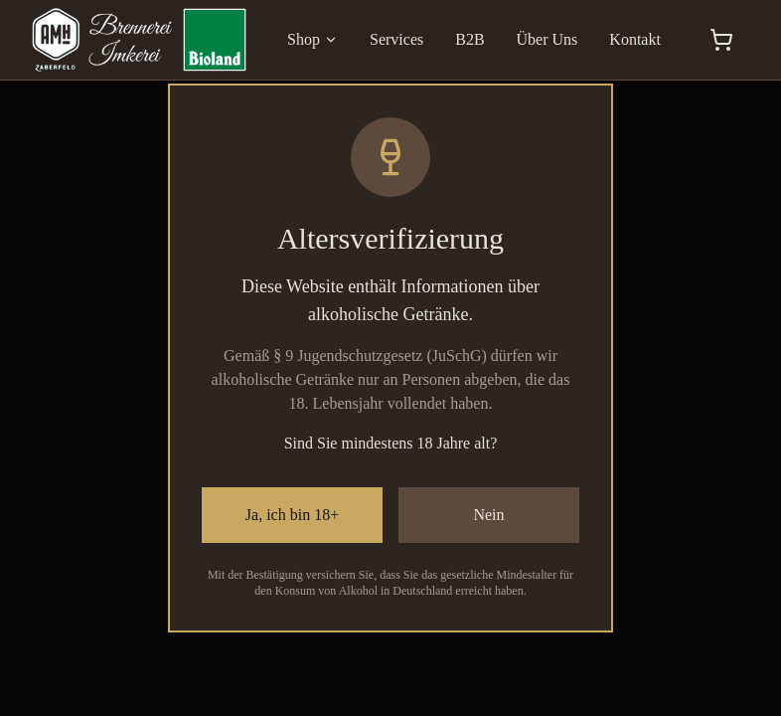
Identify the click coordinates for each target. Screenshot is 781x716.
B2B (469, 39)
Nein (488, 514)
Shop (312, 39)
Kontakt (635, 39)
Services (396, 39)
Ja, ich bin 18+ (292, 514)
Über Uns (547, 39)
